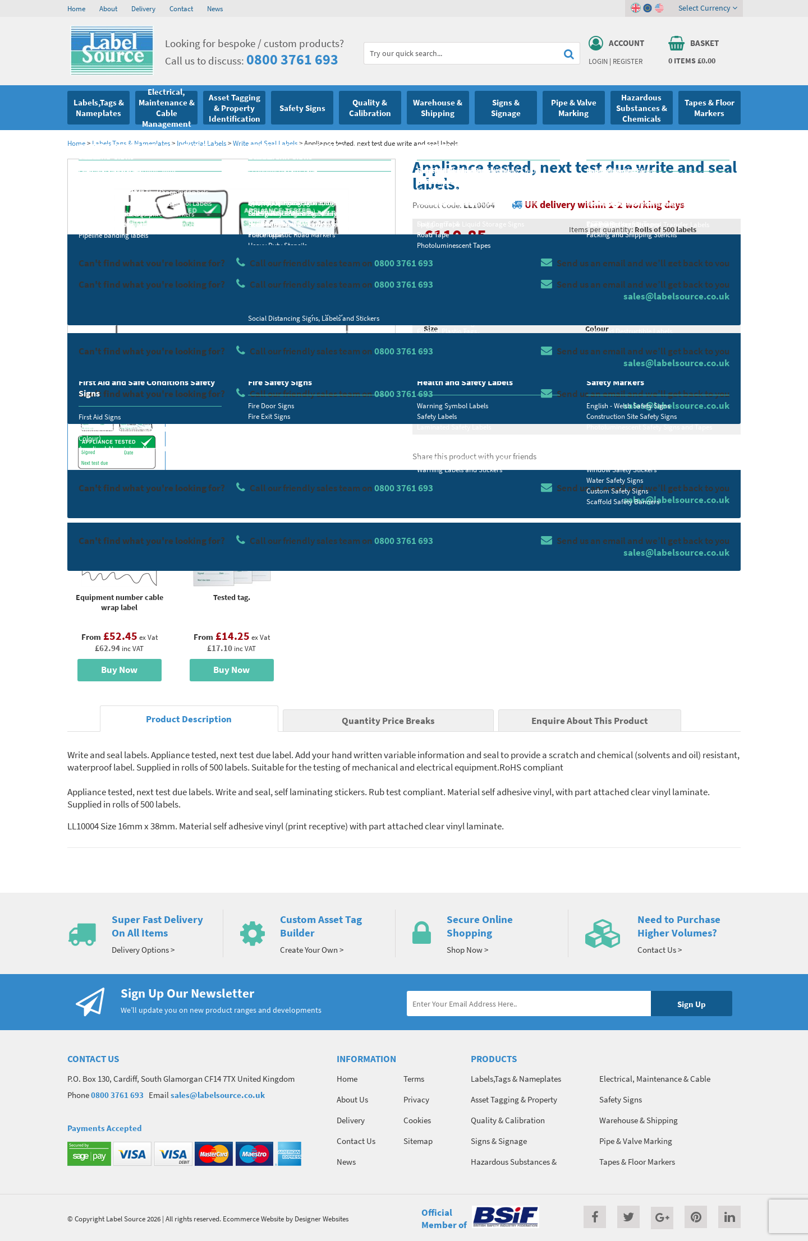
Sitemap (418, 1141)
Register (627, 61)
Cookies (417, 1120)
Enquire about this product (657, 415)
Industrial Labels (202, 143)
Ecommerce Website (253, 1218)
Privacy (416, 1099)
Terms (413, 1078)
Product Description (189, 719)
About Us (352, 1099)
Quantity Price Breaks (649, 250)
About (108, 8)
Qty (430, 373)
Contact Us (356, 1141)
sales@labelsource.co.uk (218, 1095)
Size (431, 329)
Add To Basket (657, 393)
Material (438, 284)
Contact (181, 8)
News (215, 8)
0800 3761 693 (292, 59)
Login (598, 61)
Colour (597, 329)
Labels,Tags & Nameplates (131, 143)
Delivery (143, 8)
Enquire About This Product (589, 721)
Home (76, 8)
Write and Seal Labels (265, 143)
